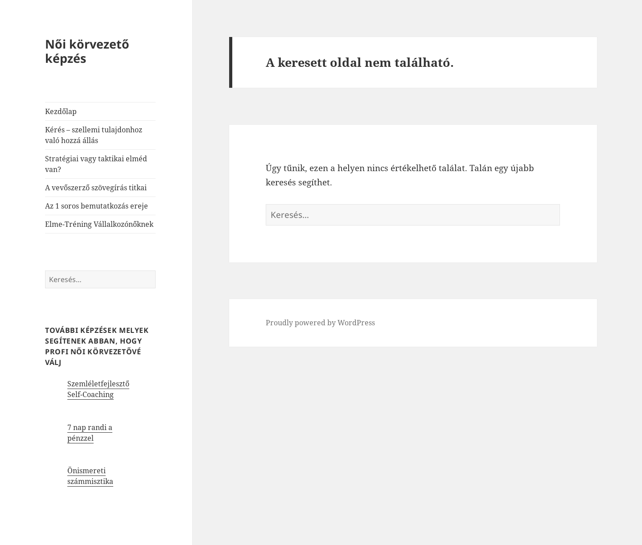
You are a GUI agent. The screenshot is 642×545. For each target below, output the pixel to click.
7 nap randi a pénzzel (89, 432)
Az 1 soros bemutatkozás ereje (96, 206)
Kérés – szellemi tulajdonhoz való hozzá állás (93, 135)
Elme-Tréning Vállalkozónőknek (99, 224)
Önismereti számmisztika (90, 476)
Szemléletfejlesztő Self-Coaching (98, 389)
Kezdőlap (61, 111)
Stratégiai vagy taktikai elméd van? (96, 164)
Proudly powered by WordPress (320, 323)
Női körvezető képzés (87, 51)
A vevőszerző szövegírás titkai (96, 188)
